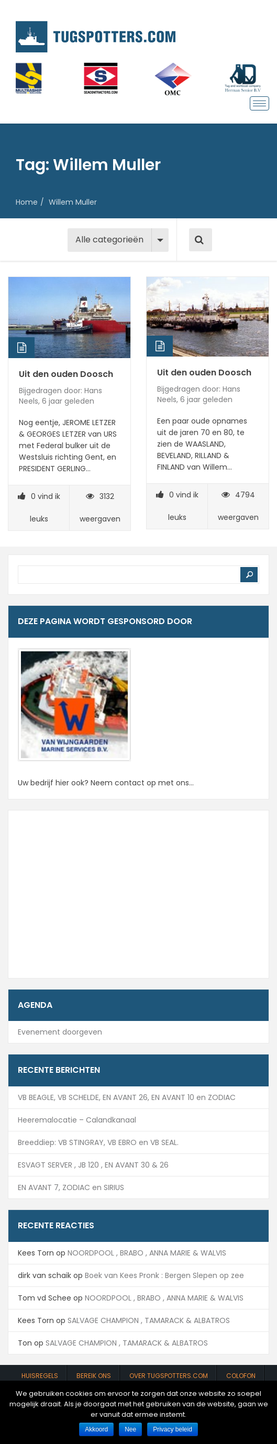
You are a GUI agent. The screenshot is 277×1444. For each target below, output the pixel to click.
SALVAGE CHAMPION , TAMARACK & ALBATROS (149, 1320)
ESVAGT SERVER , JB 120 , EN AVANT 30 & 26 (93, 1165)
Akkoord (96, 1429)
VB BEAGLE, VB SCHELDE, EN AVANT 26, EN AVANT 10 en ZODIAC (127, 1097)
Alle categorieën (109, 240)
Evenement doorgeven (60, 1032)
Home (27, 202)
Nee (130, 1429)
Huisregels (39, 1375)
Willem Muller (73, 202)
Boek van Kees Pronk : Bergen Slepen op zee (164, 1275)
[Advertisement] (138, 894)
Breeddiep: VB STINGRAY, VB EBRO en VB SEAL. (98, 1142)
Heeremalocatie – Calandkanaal (77, 1120)
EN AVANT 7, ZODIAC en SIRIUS (71, 1187)
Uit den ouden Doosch (66, 374)
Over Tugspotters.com (168, 1375)
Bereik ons (93, 1375)
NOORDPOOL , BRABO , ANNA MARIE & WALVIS (147, 1253)
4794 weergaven (238, 506)
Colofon (241, 1375)
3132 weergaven (100, 507)
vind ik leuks (39, 507)
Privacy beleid (172, 1429)
